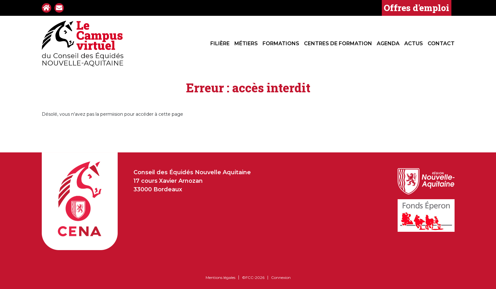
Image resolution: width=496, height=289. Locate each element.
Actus (413, 43)
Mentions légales (220, 277)
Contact (441, 43)
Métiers (246, 43)
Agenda (388, 43)
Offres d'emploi (416, 8)
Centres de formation (338, 43)
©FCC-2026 (253, 277)
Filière (220, 43)
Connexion (281, 277)
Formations (281, 43)
